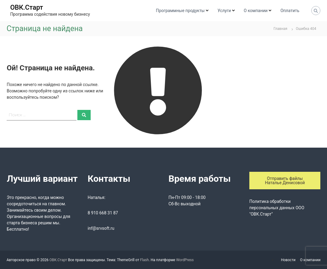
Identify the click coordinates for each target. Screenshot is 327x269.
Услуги (224, 10)
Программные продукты (180, 10)
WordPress (185, 260)
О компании (256, 10)
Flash (144, 260)
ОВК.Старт (26, 7)
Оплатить (289, 10)
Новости (288, 260)
